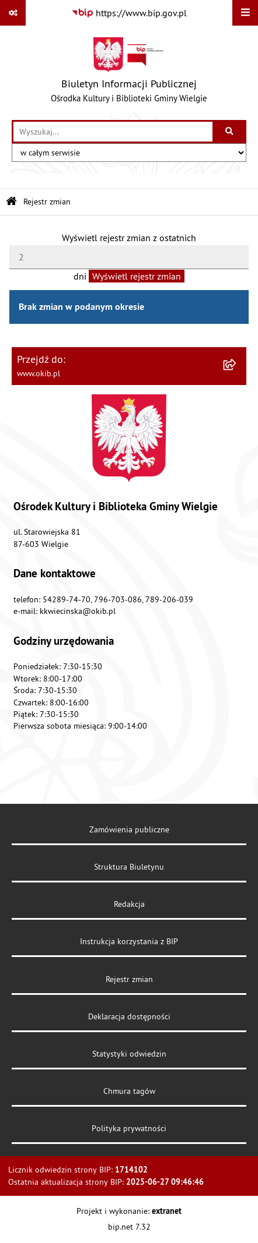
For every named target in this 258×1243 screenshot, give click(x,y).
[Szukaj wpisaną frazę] (230, 131)
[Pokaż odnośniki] (13, 13)
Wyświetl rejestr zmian (136, 276)
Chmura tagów (129, 1091)
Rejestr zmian (47, 201)
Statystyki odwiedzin (129, 1053)
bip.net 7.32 (129, 1226)
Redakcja (129, 904)
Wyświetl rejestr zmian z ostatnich (129, 237)
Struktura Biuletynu (129, 866)
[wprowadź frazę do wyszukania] (113, 131)
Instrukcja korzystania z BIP (129, 941)
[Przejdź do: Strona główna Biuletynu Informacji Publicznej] (11, 201)
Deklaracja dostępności (129, 1016)
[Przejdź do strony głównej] (129, 72)
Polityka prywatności (129, 1128)
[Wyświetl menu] (245, 13)
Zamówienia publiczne (129, 829)
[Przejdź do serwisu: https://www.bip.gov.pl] (129, 13)
